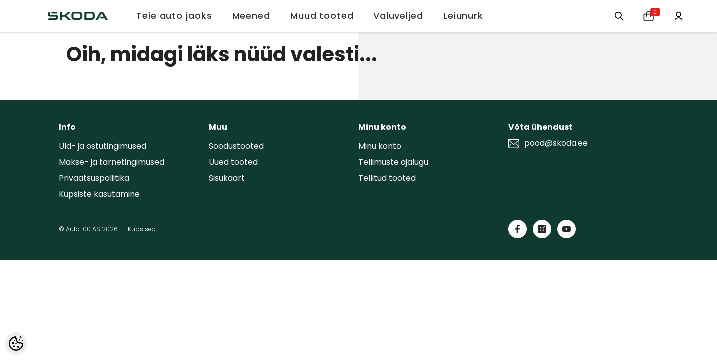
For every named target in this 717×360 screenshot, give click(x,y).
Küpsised (142, 229)
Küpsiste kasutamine (99, 194)
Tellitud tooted (387, 178)
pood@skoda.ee (556, 143)
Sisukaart (227, 178)
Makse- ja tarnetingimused (111, 162)
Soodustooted (236, 146)
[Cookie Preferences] (16, 343)
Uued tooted (233, 162)
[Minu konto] (678, 15)
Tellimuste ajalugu (393, 162)
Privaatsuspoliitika (94, 178)
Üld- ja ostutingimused (102, 146)
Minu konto (379, 146)
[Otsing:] (616, 16)
